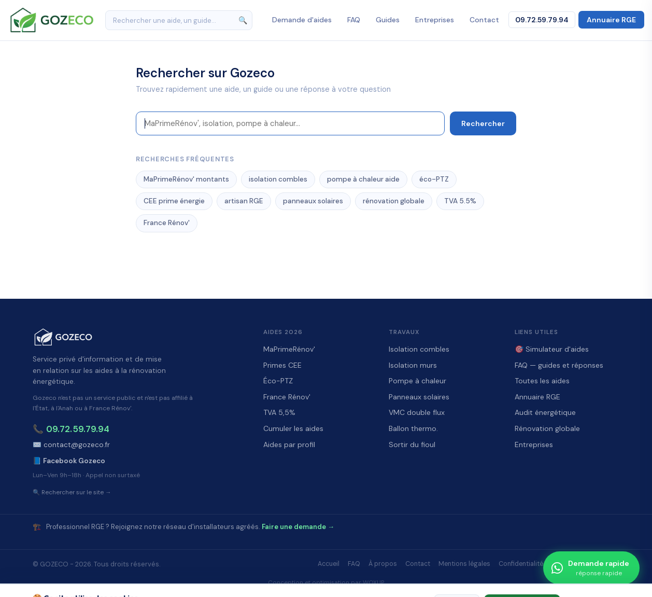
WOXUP (373, 583)
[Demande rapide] (591, 568)
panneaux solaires (313, 201)
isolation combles (278, 179)
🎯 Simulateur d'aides (552, 349)
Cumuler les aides (293, 428)
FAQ (353, 19)
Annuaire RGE (611, 19)
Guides (388, 19)
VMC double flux (417, 412)
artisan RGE (243, 201)
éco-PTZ (434, 179)
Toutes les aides (542, 380)
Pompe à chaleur (417, 380)
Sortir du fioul (412, 444)
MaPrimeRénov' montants (186, 179)
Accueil (328, 564)
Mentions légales (464, 564)
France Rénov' (167, 222)
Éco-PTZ (278, 380)
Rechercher (483, 123)
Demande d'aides (302, 19)
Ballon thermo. (413, 428)
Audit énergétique (545, 412)
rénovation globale (393, 201)
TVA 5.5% (460, 201)
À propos (382, 564)
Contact (484, 19)
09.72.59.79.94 (542, 19)
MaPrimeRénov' (289, 349)
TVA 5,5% (279, 412)
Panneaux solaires (419, 396)
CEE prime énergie (174, 201)
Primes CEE (282, 365)
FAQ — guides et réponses (559, 365)
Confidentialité (521, 564)
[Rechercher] (178, 20)
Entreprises (434, 19)
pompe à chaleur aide (363, 179)
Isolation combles (419, 349)
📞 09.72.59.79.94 (71, 429)
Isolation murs (413, 365)
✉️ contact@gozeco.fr (71, 444)
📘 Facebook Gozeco (69, 460)
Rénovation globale (547, 428)
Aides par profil (289, 444)
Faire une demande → (298, 526)
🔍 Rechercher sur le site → (72, 492)
